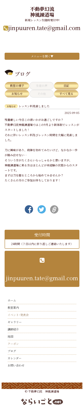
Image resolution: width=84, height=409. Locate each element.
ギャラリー (15, 322)
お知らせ (17, 94)
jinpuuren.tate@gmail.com (44, 28)
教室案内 (13, 308)
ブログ (12, 351)
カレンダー (14, 358)
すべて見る (66, 94)
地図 (10, 336)
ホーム (12, 300)
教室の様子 (17, 86)
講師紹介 (13, 329)
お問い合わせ (16, 365)
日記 (66, 86)
